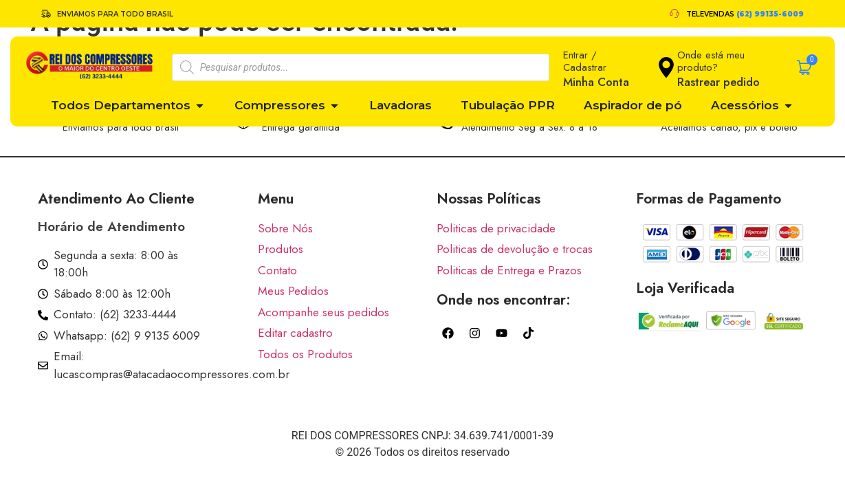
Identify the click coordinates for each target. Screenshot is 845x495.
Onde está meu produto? (711, 61)
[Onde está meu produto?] (666, 67)
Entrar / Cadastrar (584, 61)
